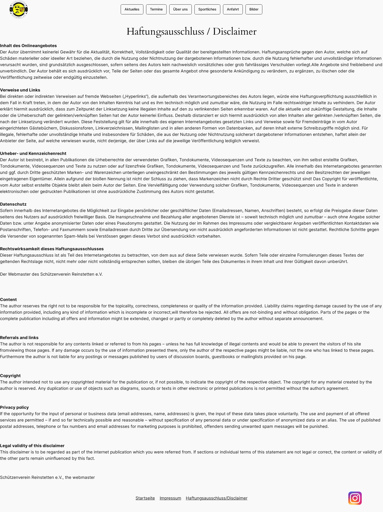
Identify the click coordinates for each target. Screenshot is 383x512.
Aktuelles (132, 9)
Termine (156, 9)
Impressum (170, 498)
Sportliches (207, 9)
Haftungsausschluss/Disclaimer (216, 498)
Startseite (145, 498)
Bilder (253, 9)
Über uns (180, 9)
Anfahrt (233, 9)
